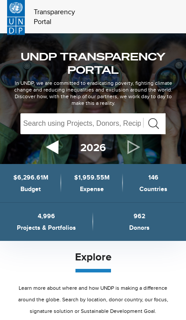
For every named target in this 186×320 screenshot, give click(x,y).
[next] (134, 147)
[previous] (52, 147)
